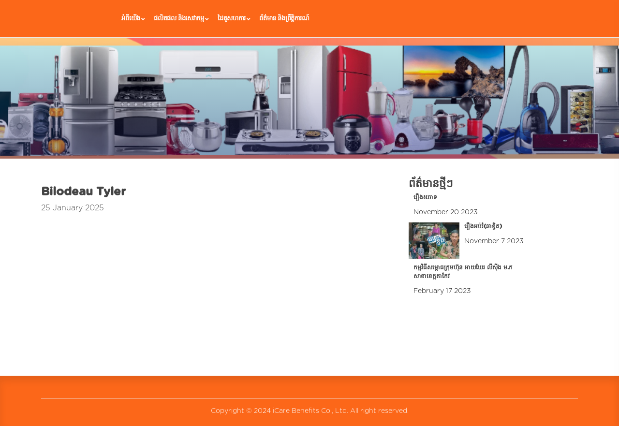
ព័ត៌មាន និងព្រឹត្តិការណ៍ (284, 18)
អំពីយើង (133, 18)
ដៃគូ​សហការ (234, 18)
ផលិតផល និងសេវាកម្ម (181, 18)
